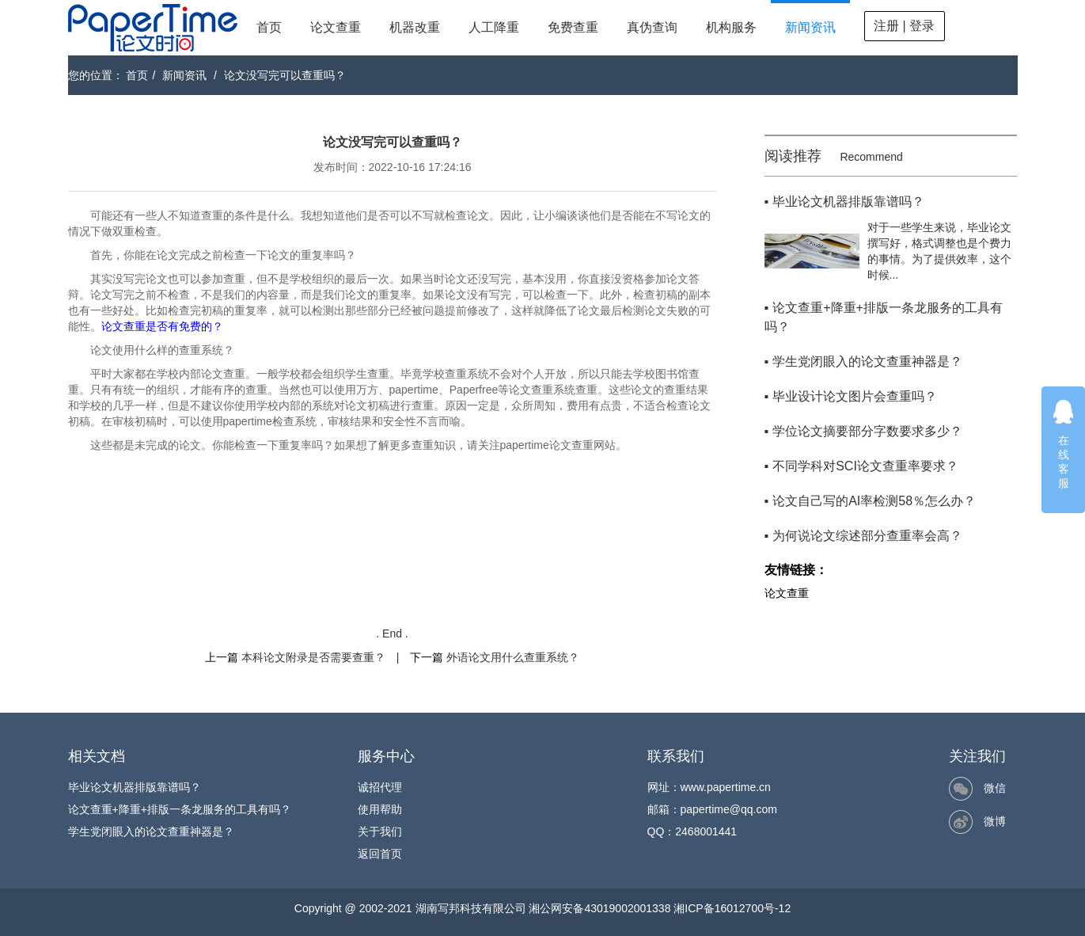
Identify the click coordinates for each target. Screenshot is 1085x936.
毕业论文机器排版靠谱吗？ (134, 787)
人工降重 (494, 27)
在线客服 (1064, 443)
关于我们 (380, 831)
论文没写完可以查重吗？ (285, 75)
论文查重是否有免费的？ (162, 326)
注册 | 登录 (904, 25)
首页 (269, 27)
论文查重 (335, 27)
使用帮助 (380, 809)
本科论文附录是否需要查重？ (313, 657)
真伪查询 (652, 27)
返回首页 (380, 853)
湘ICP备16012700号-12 (732, 908)
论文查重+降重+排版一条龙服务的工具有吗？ (179, 809)
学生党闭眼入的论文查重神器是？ (151, 831)
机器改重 (414, 27)
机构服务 (731, 27)
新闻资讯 (810, 27)
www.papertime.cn (726, 787)
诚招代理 (380, 787)
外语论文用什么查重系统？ (512, 657)
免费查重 (573, 27)
